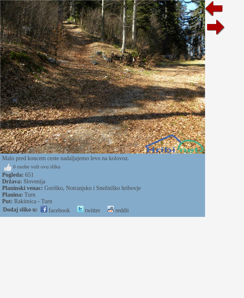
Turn (30, 195)
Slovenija (35, 181)
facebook (55, 210)
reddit (118, 210)
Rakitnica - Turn (33, 201)
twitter (88, 210)
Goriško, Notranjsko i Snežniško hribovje (92, 188)
